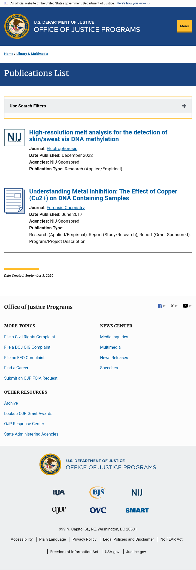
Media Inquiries (114, 336)
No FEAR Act (172, 539)
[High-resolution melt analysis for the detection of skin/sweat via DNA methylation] (14, 138)
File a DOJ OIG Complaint (27, 347)
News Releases (114, 357)
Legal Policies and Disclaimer (128, 539)
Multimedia (110, 347)
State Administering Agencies (31, 434)
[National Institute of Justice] (137, 490)
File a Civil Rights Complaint (29, 336)
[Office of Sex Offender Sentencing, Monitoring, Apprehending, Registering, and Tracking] (137, 509)
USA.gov (112, 551)
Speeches (109, 367)
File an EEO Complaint (24, 357)
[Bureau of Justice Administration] (59, 490)
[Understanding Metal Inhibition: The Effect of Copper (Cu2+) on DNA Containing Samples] (14, 212)
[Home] (87, 26)
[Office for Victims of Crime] (98, 510)
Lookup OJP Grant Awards (28, 413)
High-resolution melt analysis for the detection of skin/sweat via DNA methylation (98, 136)
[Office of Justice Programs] (17, 26)
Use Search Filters (28, 105)
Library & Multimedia (32, 54)
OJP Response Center (24, 423)
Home (8, 54)
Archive (11, 403)
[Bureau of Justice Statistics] (97, 496)
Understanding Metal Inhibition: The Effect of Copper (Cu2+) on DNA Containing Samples (103, 195)
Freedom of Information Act (74, 551)
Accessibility (22, 539)
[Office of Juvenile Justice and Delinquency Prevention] (59, 511)
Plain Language (52, 539)
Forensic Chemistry (66, 207)
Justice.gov (136, 551)
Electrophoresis (62, 148)
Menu (184, 26)
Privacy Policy (84, 539)
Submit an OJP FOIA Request (31, 378)
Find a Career (16, 367)
